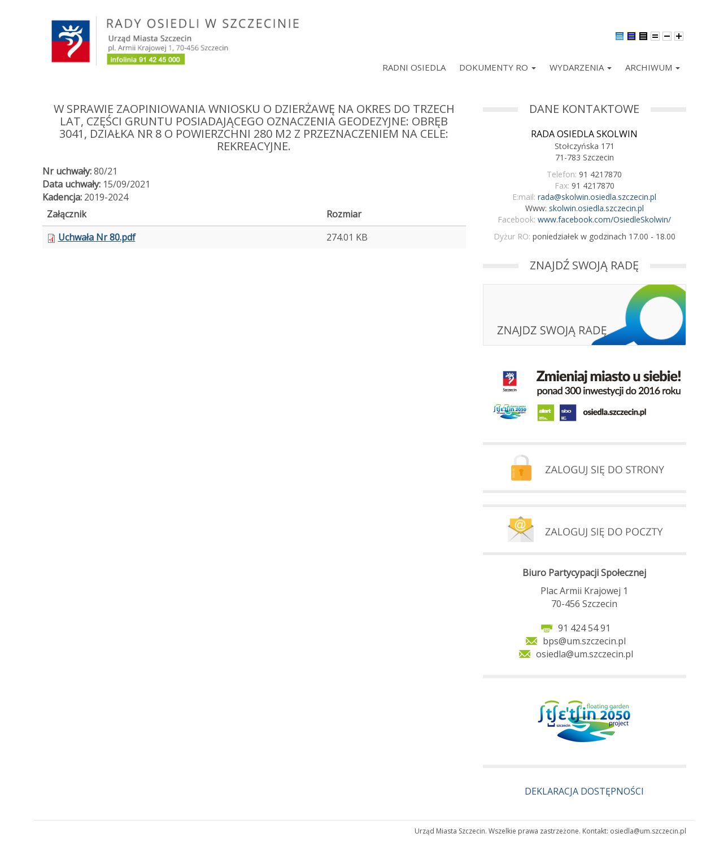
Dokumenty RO (497, 67)
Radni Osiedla (414, 67)
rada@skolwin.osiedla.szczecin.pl (597, 196)
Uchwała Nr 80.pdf (97, 237)
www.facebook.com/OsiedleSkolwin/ (604, 219)
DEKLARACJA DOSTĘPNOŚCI (584, 791)
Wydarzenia (581, 67)
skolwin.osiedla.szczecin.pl (596, 208)
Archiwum (652, 67)
